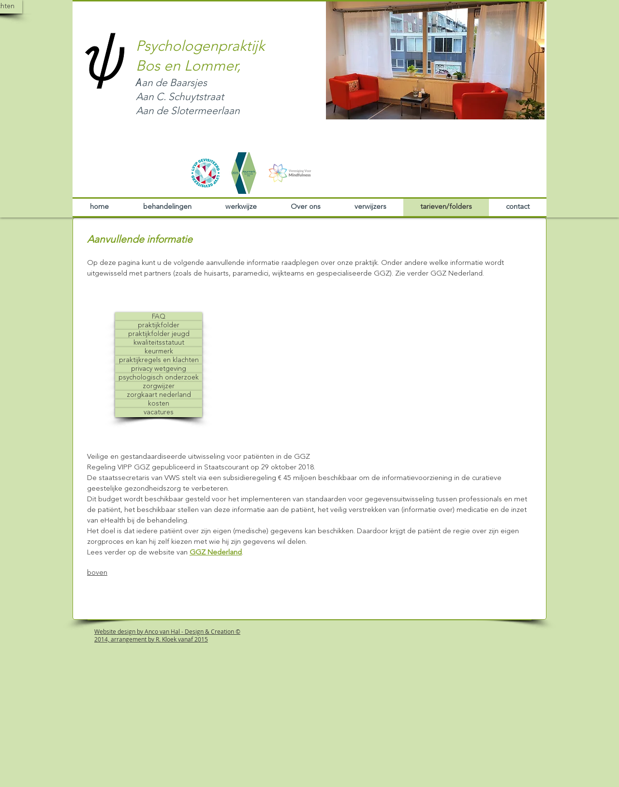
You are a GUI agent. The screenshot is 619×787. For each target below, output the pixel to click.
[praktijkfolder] (158, 325)
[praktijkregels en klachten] (158, 360)
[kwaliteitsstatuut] (158, 343)
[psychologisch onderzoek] (158, 377)
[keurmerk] (158, 351)
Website (105, 631)
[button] (435, 59)
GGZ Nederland (216, 552)
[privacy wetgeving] (158, 369)
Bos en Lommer (186, 66)
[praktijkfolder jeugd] (158, 334)
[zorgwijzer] (158, 386)
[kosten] (158, 403)
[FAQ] (158, 316)
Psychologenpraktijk (200, 47)
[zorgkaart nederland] (158, 395)
